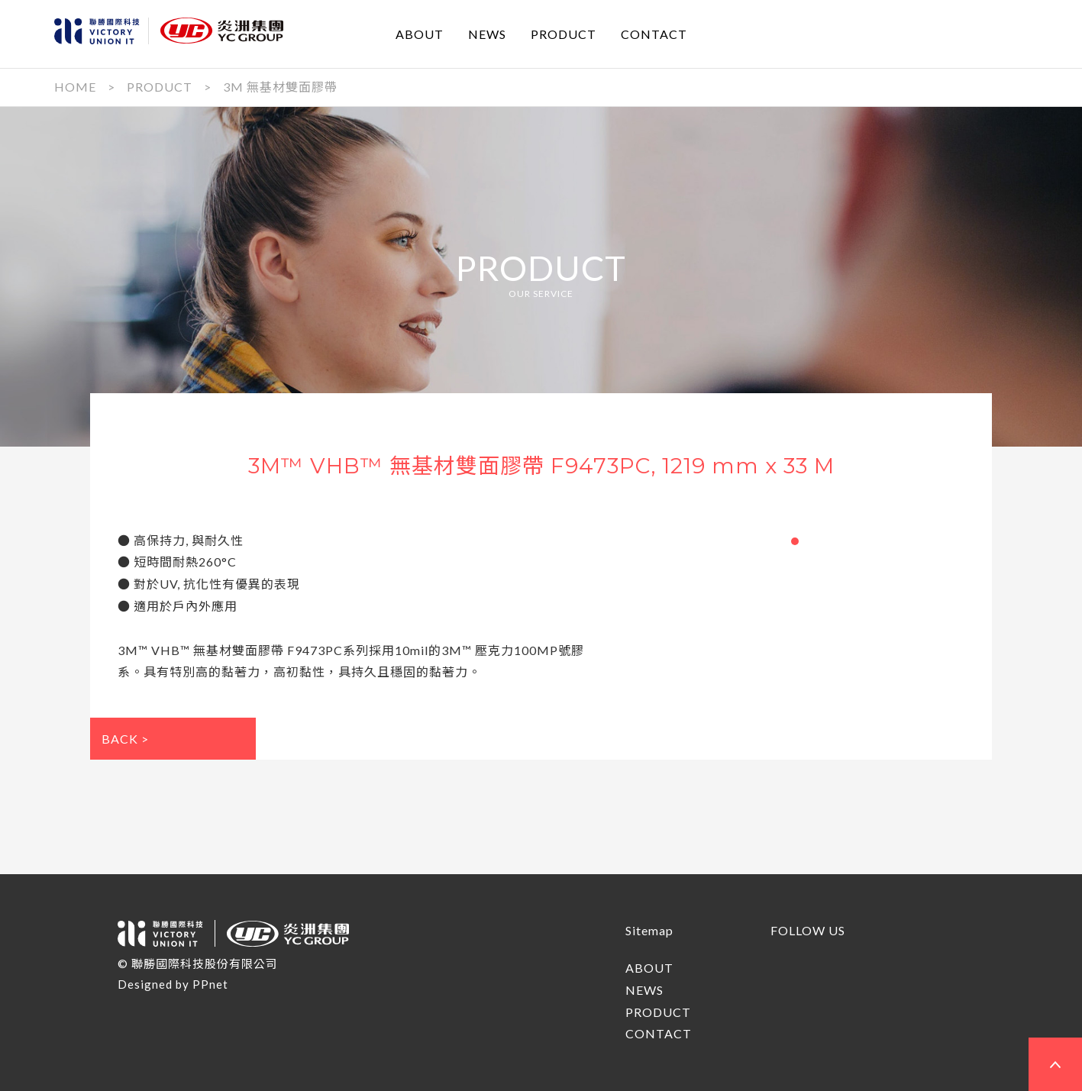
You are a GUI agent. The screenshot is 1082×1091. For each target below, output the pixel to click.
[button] (795, 541)
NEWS (487, 33)
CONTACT (654, 33)
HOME (75, 86)
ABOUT (420, 33)
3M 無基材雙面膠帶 (280, 86)
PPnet (210, 984)
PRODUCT (563, 33)
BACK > (125, 738)
